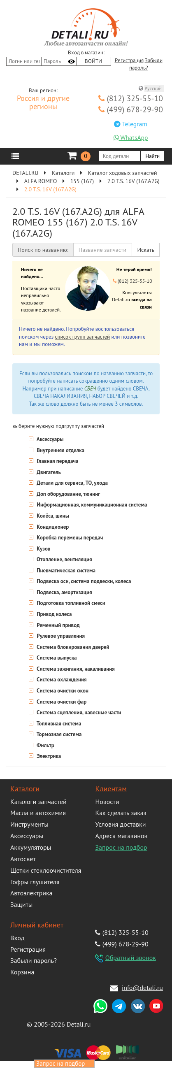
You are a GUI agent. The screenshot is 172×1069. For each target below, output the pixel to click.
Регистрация (129, 60)
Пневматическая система (65, 570)
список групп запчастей (82, 336)
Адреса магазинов (121, 836)
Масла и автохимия (38, 813)
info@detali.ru (142, 987)
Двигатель (48, 472)
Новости (107, 801)
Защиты (21, 904)
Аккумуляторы (30, 847)
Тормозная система (58, 734)
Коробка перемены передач (69, 537)
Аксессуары (49, 439)
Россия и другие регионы (43, 103)
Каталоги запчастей (38, 801)
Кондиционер (52, 526)
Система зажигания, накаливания (75, 668)
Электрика (48, 756)
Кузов (42, 548)
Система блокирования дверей (72, 647)
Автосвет (23, 859)
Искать (145, 249)
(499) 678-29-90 (130, 109)
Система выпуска (56, 657)
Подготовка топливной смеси (70, 603)
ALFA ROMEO (40, 181)
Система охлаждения (61, 679)
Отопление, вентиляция (63, 559)
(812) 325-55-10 (130, 98)
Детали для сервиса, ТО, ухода (71, 482)
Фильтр (44, 745)
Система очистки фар (60, 701)
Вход (17, 938)
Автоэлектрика (31, 893)
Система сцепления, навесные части (78, 712)
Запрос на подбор (121, 847)
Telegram (130, 124)
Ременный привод (57, 625)
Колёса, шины (52, 515)
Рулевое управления (60, 635)
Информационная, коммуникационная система (91, 504)
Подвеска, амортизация (63, 592)
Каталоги (63, 173)
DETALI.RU (25, 173)
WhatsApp (131, 137)
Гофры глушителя (34, 882)
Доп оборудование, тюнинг (67, 493)
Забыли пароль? (33, 960)
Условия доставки (120, 824)
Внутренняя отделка (59, 450)
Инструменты (29, 824)
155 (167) (82, 181)
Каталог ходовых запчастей (122, 173)
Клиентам (110, 788)
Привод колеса (53, 614)
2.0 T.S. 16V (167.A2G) (133, 181)
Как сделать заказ (120, 813)
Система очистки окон (61, 690)
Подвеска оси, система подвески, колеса (83, 581)
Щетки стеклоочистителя (45, 870)
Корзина (22, 972)
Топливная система (58, 723)
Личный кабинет (36, 925)
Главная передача (57, 461)
